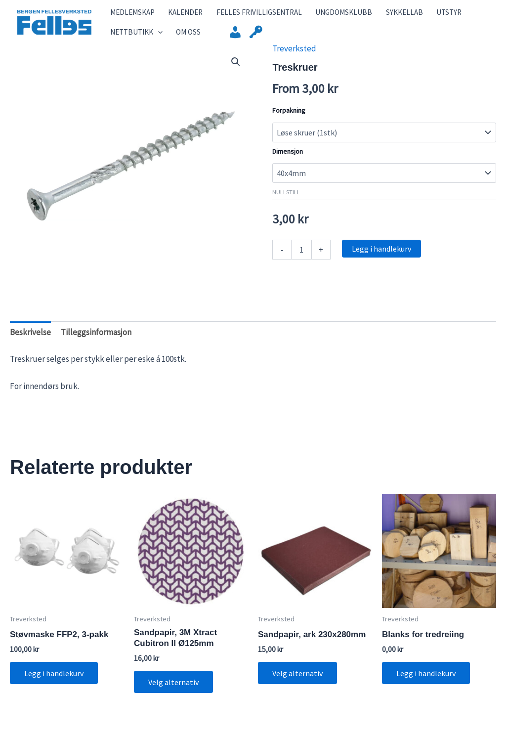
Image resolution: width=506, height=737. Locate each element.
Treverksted (294, 58)
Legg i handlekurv (381, 258)
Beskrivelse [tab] (30, 342)
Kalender (175, 14)
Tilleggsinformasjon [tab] (96, 342)
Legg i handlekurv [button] (54, 683)
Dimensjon (287, 161)
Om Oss (178, 39)
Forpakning (288, 120)
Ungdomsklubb (321, 14)
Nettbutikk (132, 39)
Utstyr (414, 14)
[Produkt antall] (301, 259)
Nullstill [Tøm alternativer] (286, 202)
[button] (236, 72)
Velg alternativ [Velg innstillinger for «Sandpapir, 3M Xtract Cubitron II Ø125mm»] (174, 692)
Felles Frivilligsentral (243, 14)
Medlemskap (128, 14)
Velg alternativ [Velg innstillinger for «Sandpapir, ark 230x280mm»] (298, 683)
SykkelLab (375, 14)
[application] (154, 39)
